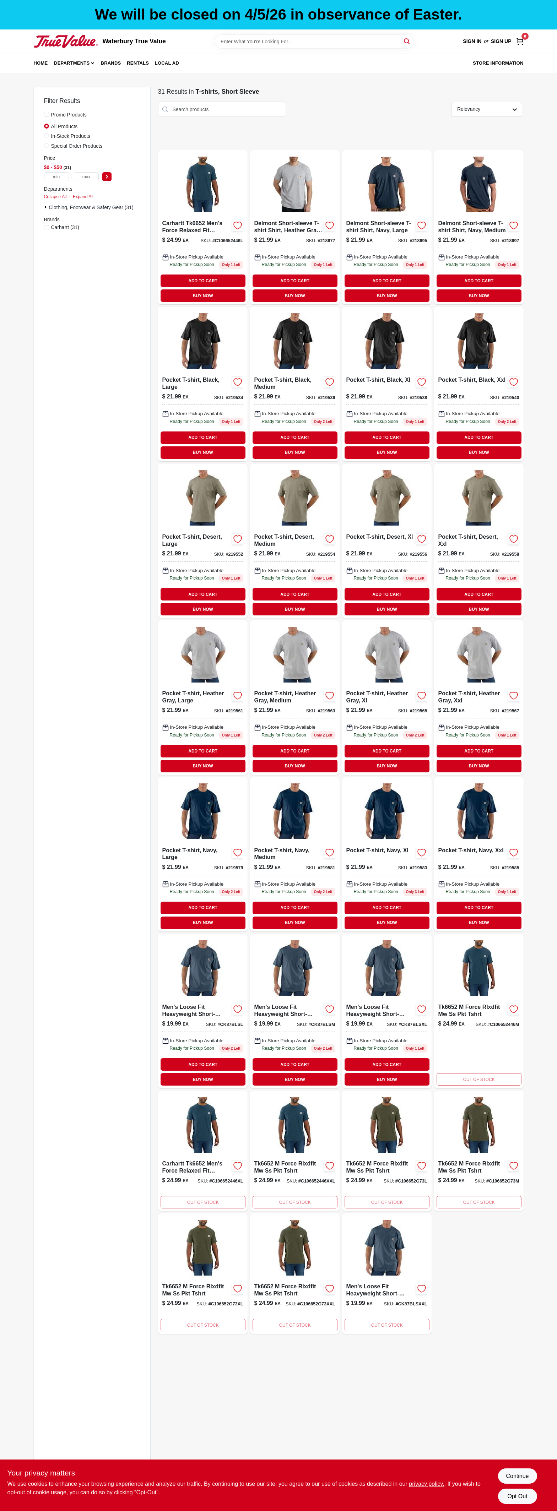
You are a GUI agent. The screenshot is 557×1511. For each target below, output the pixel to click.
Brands (111, 63)
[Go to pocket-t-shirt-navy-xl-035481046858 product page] (387, 854)
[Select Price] (107, 176)
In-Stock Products (71, 136)
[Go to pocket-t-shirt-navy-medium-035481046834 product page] (295, 854)
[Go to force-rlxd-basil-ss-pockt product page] (295, 1273)
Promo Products (69, 114)
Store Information (498, 63)
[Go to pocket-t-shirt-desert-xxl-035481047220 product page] (479, 541)
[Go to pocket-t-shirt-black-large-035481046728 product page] (203, 384)
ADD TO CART (202, 280)
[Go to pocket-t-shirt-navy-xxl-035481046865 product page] (479, 854)
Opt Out (517, 1496)
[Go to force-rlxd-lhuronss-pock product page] (295, 1151)
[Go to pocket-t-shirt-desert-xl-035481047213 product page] (387, 541)
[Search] (407, 41)
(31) (65, 227)
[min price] (56, 176)
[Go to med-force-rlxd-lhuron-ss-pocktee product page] (479, 1011)
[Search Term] (314, 41)
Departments (72, 63)
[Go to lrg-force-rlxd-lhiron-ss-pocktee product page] (203, 227)
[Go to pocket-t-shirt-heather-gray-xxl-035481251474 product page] (479, 697)
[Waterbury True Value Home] (66, 41)
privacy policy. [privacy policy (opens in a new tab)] (426, 1484)
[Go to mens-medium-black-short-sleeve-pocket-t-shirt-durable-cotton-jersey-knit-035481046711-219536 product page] (295, 384)
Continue (517, 1476)
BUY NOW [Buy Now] (203, 295)
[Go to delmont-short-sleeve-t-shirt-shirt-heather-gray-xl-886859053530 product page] (295, 227)
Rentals (138, 63)
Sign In (472, 41)
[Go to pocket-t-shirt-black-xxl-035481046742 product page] (479, 384)
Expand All (83, 196)
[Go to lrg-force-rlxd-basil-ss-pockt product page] (387, 1151)
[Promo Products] (46, 114)
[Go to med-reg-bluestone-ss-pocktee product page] (295, 1011)
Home (41, 63)
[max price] (86, 176)
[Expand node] (46, 207)
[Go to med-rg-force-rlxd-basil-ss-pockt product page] (479, 1151)
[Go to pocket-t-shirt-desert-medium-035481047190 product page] (295, 541)
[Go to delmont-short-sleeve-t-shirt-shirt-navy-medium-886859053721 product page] (479, 227)
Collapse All (55, 196)
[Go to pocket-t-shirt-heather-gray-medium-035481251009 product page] (295, 697)
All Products (64, 126)
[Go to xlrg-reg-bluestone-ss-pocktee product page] (387, 1011)
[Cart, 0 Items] (520, 41)
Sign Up (501, 41)
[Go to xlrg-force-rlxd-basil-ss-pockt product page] (203, 1273)
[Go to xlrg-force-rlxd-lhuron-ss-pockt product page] (203, 1151)
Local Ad (167, 63)
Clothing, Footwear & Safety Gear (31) (91, 207)
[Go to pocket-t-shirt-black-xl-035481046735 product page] (387, 384)
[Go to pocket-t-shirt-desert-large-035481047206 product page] (203, 541)
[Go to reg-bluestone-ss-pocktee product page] (387, 1273)
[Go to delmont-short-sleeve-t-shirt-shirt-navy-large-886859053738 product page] (387, 227)
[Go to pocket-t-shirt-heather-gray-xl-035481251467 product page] (387, 697)
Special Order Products (77, 146)
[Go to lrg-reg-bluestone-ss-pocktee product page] (203, 1011)
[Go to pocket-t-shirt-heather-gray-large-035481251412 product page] (203, 697)
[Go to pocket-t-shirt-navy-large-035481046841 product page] (203, 854)
